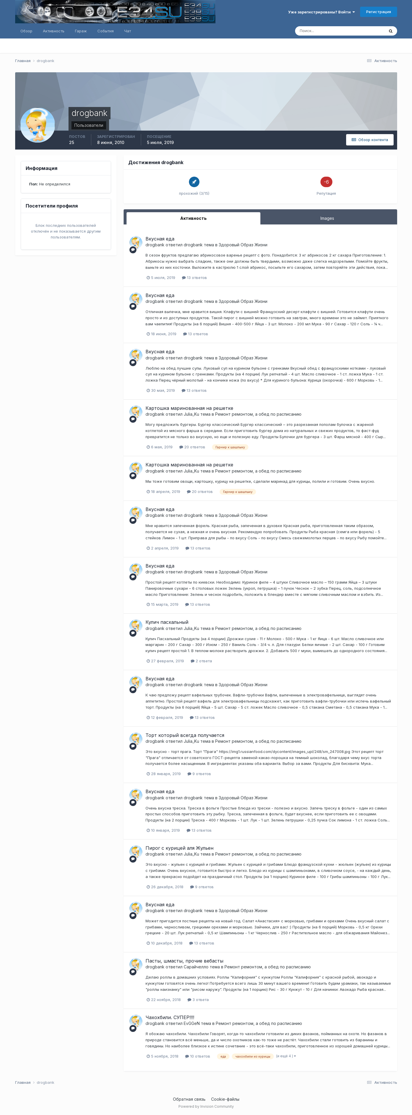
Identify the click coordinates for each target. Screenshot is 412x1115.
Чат (127, 31)
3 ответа (198, 999)
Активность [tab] (193, 218)
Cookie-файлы (225, 1099)
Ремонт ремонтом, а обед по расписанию (258, 414)
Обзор (26, 31)
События (105, 31)
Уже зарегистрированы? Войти (321, 12)
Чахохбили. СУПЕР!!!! (169, 1017)
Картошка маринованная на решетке (189, 408)
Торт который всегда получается (184, 735)
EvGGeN (192, 1023)
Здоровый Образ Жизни (243, 244)
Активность (53, 31)
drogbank (154, 244)
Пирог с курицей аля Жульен (179, 848)
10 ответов (197, 1056)
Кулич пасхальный (166, 622)
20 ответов (192, 447)
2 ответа (201, 661)
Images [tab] (327, 218)
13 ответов (194, 277)
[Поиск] (314, 31)
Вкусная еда (159, 239)
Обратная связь (189, 1099)
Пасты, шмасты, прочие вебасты (184, 961)
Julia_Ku (191, 414)
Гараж (81, 31)
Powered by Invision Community (206, 1106)
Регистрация (378, 11)
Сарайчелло (196, 966)
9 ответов (199, 773)
